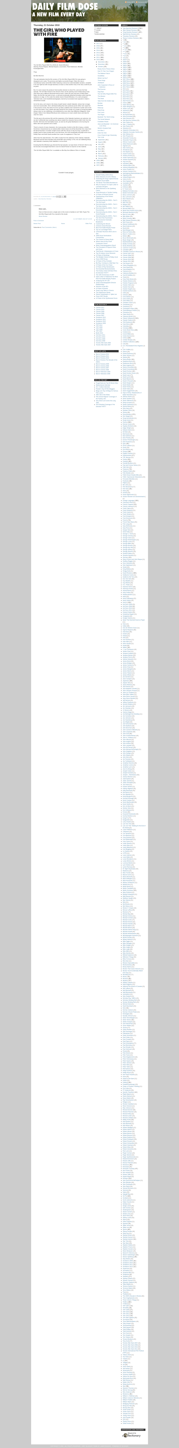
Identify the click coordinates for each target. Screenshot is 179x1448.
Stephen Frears (128, 1247)
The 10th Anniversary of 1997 (105, 275)
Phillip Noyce (127, 1072)
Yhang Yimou (127, 1415)
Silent (125, 1219)
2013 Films (126, 93)
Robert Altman (127, 1131)
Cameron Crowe (128, 248)
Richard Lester (127, 1116)
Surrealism (126, 1270)
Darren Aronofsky (128, 367)
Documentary (127, 414)
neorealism (126, 994)
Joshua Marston (128, 777)
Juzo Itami (126, 784)
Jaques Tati (126, 683)
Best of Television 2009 (103, 372)
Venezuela (126, 1370)
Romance (126, 1165)
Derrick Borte (127, 406)
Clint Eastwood (127, 322)
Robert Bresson (128, 1135)
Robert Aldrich (127, 1129)
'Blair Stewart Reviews (130, 30)
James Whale (127, 675)
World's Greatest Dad (104, 128)
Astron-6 (125, 179)
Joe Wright (126, 722)
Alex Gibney (127, 134)
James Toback (127, 673)
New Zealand (127, 996)
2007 (98, 165)
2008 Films (126, 81)
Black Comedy (127, 218)
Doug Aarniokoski (128, 418)
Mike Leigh (126, 949)
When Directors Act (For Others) (106, 177)
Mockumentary (127, 965)
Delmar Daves (127, 396)
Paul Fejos (126, 1041)
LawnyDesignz (105, 1446)
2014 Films (126, 95)
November (101, 64)
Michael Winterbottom (130, 933)
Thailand (125, 1294)
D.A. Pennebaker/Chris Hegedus (133, 346)
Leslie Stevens (127, 843)
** (123, 44)
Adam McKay (127, 105)
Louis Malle (126, 857)
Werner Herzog (128, 1390)
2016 (98, 46)
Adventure (126, 110)
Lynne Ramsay (127, 867)
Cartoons (126, 271)
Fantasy (125, 461)
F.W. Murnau (127, 457)
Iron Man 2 (101, 130)
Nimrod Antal (127, 1004)
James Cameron (128, 665)
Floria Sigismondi (128, 494)
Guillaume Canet (128, 575)
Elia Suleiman (127, 436)
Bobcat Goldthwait (128, 224)
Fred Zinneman (128, 518)
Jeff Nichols (126, 700)
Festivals (126, 481)
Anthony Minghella (129, 167)
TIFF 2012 (99, 325)
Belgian (125, 204)
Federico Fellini (128, 471)
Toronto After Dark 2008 (103, 343)
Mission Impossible (129, 963)
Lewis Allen (126, 845)
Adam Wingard (127, 106)
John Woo (126, 757)
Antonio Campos (128, 171)
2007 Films (126, 79)
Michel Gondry (127, 937)
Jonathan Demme (128, 763)
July (99, 144)
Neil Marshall (127, 990)
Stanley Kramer (128, 1237)
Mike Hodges (127, 945)
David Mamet (127, 379)
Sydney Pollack (128, 1278)
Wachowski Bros (128, 1378)
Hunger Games (128, 618)
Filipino (125, 483)
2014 (98, 50)
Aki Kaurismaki (127, 114)
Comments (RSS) (143, 2)
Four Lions (101, 112)
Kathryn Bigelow (128, 788)
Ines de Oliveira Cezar (130, 628)
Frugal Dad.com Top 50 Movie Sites (107, 383)
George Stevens (128, 551)
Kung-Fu (125, 818)
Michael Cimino (128, 916)
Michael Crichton (128, 918)
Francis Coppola (128, 504)
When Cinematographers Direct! (106, 245)
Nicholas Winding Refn (130, 1000)
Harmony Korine (128, 588)
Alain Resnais (127, 118)
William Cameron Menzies (131, 1398)
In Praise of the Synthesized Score (106, 298)
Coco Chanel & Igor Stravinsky (107, 135)
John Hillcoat (127, 739)
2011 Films (126, 87)
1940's (125, 65)
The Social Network (104, 119)
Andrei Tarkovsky (128, 157)
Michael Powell (127, 931)
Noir (124, 1008)
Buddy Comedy (128, 244)
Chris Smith (126, 299)
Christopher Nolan (128, 308)
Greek (125, 567)
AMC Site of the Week (103, 395)
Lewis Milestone (128, 847)
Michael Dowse (128, 922)
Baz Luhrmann (127, 197)
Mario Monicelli (127, 877)
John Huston (127, 743)
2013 (98, 53)
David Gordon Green (129, 373)
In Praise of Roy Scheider (104, 261)
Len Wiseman (127, 835)
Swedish (125, 1276)
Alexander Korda (128, 138)
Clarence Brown (128, 316)
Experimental (127, 455)
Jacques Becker (128, 655)
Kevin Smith (127, 804)
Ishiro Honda (127, 643)
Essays (125, 451)
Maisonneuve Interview (103, 385)
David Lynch (127, 377)
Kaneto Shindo (127, 786)
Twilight (125, 1362)
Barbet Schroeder (128, 193)
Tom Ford (126, 1333)
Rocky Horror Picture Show (106, 69)
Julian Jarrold (127, 781)
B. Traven (126, 189)
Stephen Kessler (128, 1249)
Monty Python (127, 967)
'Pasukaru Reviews (129, 36)
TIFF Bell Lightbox (128, 1317)
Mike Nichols (127, 953)
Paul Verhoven (127, 1049)
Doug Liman (127, 420)
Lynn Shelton (127, 865)
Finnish (125, 492)
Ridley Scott (127, 1119)
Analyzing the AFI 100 (103, 280)
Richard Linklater (128, 1118)
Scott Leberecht (128, 1200)
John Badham (127, 726)
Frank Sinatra (127, 514)
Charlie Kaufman (128, 291)
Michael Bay (127, 914)
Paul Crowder (127, 1039)
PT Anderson (127, 1090)
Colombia (126, 326)
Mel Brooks (126, 904)
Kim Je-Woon (127, 806)
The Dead (101, 98)
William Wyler (127, 1402)
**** (124, 52)
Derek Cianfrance (128, 404)
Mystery (125, 980)
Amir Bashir (126, 152)
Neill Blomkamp (128, 992)
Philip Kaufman (128, 1070)
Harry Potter (127, 592)
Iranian (125, 634)
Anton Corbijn (127, 169)
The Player (101, 114)
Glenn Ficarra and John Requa (132, 559)
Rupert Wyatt (127, 1176)
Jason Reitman (127, 685)
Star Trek (126, 1241)
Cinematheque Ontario (130, 310)
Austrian (125, 185)
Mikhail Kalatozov (128, 955)
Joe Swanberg (127, 720)
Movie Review (43, 216)
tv (123, 1360)
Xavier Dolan (127, 1409)
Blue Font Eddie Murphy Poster (105, 228)
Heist (124, 596)
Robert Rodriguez (128, 1139)
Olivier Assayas (128, 1022)
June (99, 147)
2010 (98, 59)
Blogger (125, 1446)
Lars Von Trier (127, 824)
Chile (124, 293)
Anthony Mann (127, 165)
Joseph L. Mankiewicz (130, 775)
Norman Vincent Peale (130, 1012)
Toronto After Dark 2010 (130, 1347)
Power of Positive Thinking (131, 1086)
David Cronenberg (128, 369)
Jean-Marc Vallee (128, 694)
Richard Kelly (127, 1114)
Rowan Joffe (127, 1174)
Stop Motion (127, 1259)
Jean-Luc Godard (128, 692)
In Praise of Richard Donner (104, 194)
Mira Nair (126, 961)
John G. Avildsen (128, 737)
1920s (125, 61)
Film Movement (128, 487)
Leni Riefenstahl (128, 839)
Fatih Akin (126, 467)
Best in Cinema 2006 (102, 370)
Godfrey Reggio (128, 561)
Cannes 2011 (100, 307)
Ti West (125, 1304)
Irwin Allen (126, 641)
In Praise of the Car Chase (104, 265)
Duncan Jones (127, 424)
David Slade (127, 385)
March (100, 153)
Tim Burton (126, 1319)
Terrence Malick (128, 1288)
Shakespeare (127, 1210)
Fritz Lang (126, 524)
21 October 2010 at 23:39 (82, 219)
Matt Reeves (127, 896)
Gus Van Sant (127, 579)
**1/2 (124, 56)
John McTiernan (128, 747)
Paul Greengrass (128, 1043)
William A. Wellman (129, 1396)
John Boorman (127, 728)
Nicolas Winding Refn (129, 1002)
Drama (125, 422)
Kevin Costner (127, 800)
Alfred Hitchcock (128, 144)
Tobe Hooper (127, 1323)
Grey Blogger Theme (90, 1446)
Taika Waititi (127, 1284)
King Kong (101, 110)
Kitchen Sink (127, 808)
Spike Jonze (127, 1225)
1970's (125, 71)
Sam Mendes (127, 1182)
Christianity (126, 304)
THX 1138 (101, 137)
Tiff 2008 (125, 1308)
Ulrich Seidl (126, 1366)
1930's (125, 63)
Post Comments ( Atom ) (49, 227)
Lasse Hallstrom (128, 829)
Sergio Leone (127, 1206)
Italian (125, 647)
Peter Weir (126, 1065)
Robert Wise (127, 1147)
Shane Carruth (127, 1212)
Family (125, 459)
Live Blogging (127, 849)
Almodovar (126, 150)
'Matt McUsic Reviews (130, 34)
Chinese (125, 295)
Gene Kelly (126, 532)
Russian (125, 1178)
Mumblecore (127, 974)
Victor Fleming (127, 1372)
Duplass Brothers (128, 426)
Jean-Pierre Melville (129, 698)
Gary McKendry (128, 526)
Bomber (100, 103)
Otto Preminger (128, 1031)
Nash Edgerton (127, 984)
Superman (126, 1268)
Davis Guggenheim (129, 391)
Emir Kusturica (127, 442)
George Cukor (127, 538)
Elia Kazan (126, 434)
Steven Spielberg (128, 1257)
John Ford (126, 733)
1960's (125, 69)
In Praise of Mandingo (103, 255)
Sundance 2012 (101, 317)
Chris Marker (127, 297)
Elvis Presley (127, 438)
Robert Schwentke (128, 1143)
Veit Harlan (126, 1368)
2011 (98, 57)
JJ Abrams (126, 710)
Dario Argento (127, 365)
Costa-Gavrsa (127, 336)
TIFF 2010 (126, 1312)
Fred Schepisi (127, 516)
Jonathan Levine (128, 765)
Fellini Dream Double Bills (131, 475)
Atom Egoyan (127, 181)
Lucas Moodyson (128, 859)
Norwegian (126, 1014)
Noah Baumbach (128, 1006)
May (99, 149)
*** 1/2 (125, 50)
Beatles (125, 201)
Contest (125, 332)
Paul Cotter (126, 1037)
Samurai (125, 1190)
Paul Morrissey (127, 1045)
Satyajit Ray (127, 1194)
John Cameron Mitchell (130, 730)
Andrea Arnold (127, 155)
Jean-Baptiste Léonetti (130, 688)
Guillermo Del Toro (129, 577)
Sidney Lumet (127, 1217)
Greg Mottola (127, 569)
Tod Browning (127, 1325)
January (100, 158)
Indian (125, 626)
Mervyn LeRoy (127, 910)
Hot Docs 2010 (100, 337)
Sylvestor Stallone (128, 1282)
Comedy (125, 328)
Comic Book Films (128, 330)
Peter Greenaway (128, 1059)
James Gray (127, 667)
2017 (98, 43)
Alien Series (127, 148)
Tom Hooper (127, 1335)
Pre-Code (126, 1088)
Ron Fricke (126, 1170)
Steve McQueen (128, 1251)
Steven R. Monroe (128, 1253)
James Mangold (128, 669)
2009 (98, 160)
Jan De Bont (127, 677)
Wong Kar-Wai (127, 1406)
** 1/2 (125, 46)
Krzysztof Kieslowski (129, 814)
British (125, 236)
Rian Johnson (127, 1108)
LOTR (125, 853)
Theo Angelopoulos (129, 1298)
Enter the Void (102, 133)
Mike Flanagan (127, 943)
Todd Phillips (127, 1329)
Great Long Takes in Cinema (105, 290)
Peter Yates (126, 1067)
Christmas (126, 306)
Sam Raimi (126, 1186)
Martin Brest (127, 886)
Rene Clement (127, 1106)
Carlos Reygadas (128, 265)
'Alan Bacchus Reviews (44, 198)
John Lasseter (127, 745)
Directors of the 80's (102, 286)
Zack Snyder (127, 1417)
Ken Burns (126, 792)
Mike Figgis (126, 941)
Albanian (126, 128)
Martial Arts (126, 884)
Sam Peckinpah (128, 1184)
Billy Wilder (126, 216)
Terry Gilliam (127, 1290)
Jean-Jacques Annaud (130, 690)
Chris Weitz (126, 300)
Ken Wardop (127, 794)
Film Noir (126, 489)
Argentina (126, 175)
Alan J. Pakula (127, 124)
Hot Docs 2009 (100, 339)
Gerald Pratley (127, 553)
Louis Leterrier (127, 855)
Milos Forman (127, 959)
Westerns (126, 1394)
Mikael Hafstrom (128, 939)
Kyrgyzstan (126, 820)
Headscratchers (128, 594)
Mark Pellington (128, 878)
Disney (125, 412)
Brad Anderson (127, 226)
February (101, 156)
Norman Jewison (128, 1010)
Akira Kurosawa (128, 116)
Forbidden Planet (103, 121)
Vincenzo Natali (128, 1374)
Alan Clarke (126, 122)
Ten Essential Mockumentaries (105, 269)
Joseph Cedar (127, 771)
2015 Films (126, 97)
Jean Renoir (127, 686)
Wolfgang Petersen (129, 1404)
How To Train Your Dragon (106, 71)
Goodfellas (101, 76)
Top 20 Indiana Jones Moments (105, 253)
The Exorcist (101, 89)
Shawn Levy (127, 1214)
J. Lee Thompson (128, 649)
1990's (125, 75)
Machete (100, 105)
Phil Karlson (127, 1069)
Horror (125, 602)
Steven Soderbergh (129, 1255)
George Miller (127, 543)
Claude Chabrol (128, 320)
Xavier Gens (127, 1411)
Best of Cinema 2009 (102, 364)
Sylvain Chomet (128, 1280)
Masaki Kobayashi (128, 894)
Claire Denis (127, 314)
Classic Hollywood (128, 318)
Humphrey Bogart (128, 614)
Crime (125, 338)
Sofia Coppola (127, 1221)
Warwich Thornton (128, 1388)
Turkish (125, 1359)
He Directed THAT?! (102, 273)
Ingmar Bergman (128, 630)
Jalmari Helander (128, 659)
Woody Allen (127, 1408)
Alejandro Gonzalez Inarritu (131, 132)
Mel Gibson (126, 906)
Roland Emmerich (128, 1159)
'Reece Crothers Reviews (131, 38)
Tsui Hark (126, 1357)
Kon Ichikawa (127, 810)
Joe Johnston (127, 718)
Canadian (126, 250)
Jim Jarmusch (127, 706)
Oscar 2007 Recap (102, 296)
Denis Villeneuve (128, 400)
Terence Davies (128, 1286)
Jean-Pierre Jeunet (129, 696)
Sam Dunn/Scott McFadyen (131, 1180)
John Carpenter (128, 732)
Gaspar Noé (127, 530)
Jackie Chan (127, 651)
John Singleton (127, 751)
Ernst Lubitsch (127, 445)
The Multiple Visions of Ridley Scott (107, 257)
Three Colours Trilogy (129, 1300)
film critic (126, 485)
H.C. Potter (126, 585)
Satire (125, 1192)
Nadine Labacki (128, 982)
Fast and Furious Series (130, 465)
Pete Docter (127, 1053)
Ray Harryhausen (128, 1100)
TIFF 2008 (99, 329)
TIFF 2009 (99, 327)
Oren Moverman (128, 1023)
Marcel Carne (127, 875)
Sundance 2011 (101, 319)
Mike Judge (126, 947)
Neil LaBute (126, 988)
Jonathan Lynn (127, 767)
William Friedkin (128, 1400)
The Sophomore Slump (103, 292)
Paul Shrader (127, 1047)
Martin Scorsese (128, 890)
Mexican (125, 912)
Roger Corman (127, 1153)
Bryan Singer (127, 240)
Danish (125, 357)
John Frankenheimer (129, 735)
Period (125, 1051)
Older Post (88, 223)
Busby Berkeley (128, 246)
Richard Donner (128, 1110)
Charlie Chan (127, 287)
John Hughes (127, 741)
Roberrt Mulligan (128, 1127)
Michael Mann (127, 926)
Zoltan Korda (127, 1423)
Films (124, 491)
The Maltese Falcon (104, 73)
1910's (125, 59)
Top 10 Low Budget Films (104, 230)
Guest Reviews (128, 573)
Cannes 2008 (100, 313)
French (125, 520)
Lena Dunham (127, 837)
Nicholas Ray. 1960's (129, 998)
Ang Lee (125, 161)
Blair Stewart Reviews (130, 220)
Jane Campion (127, 679)
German (125, 557)
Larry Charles (127, 822)
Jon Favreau (127, 759)
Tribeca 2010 (127, 1355)
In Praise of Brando (102, 288)
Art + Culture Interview (103, 387)
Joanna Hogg (127, 712)
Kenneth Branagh (128, 798)
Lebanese (126, 831)
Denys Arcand (127, 402)
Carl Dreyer (126, 263)
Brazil (125, 228)
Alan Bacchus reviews (130, 120)
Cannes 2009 (100, 311)
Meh (124, 902)
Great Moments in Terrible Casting (106, 192)
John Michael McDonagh (130, 749)
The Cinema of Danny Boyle (104, 239)
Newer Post (37, 223)
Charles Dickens (128, 281)
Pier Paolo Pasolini (129, 1074)
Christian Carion (128, 302)
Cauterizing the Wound (103, 224)
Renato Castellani (128, 1104)
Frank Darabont (128, 510)
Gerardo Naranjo (128, 555)
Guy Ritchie (126, 583)
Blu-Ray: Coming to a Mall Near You (107, 263)
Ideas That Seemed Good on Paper (134, 620)
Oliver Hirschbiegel (129, 1018)
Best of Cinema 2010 (102, 358)
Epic (124, 443)
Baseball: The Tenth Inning (106, 117)
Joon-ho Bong (127, 769)
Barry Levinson (127, 195)
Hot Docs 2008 (100, 341)
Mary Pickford (127, 892)
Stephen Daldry (128, 1245)
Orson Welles (127, 1025)
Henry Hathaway (128, 598)
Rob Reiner (126, 1125)
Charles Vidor (127, 285)
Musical (125, 978)
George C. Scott (128, 534)
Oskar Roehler (127, 1029)
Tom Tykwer (127, 1337)
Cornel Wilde (127, 334)
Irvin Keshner (127, 639)
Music (125, 976)
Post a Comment (39, 220)
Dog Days (101, 92)
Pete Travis (126, 1055)
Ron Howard (127, 1172)
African (125, 112)
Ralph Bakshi (127, 1094)
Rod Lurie (126, 1151)
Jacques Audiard (128, 653)
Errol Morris (126, 449)
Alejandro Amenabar (129, 130)
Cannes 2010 (100, 309)
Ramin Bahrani (127, 1096)
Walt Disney (127, 1380)
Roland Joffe (127, 1161)
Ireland (125, 636)
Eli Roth (125, 432)
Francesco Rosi (128, 502)
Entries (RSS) (131, 2)
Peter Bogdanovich (129, 1057)
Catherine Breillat (128, 273)
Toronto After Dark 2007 (103, 345)
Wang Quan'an (127, 1384)
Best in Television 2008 (103, 374)
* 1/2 (124, 42)
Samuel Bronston (128, 1188)
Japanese (126, 681)
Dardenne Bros (128, 361)
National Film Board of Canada (132, 986)
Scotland (126, 1198)
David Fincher (127, 371)
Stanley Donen (127, 1235)
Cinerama (126, 312)
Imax (124, 624)
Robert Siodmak (128, 1145)
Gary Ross (126, 528)
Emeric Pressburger (129, 440)
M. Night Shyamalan (129, 869)
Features (126, 469)
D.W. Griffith (127, 349)
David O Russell (128, 381)
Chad (124, 277)
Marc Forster (127, 873)
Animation (126, 163)
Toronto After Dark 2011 (130, 1349)
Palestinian (126, 1033)
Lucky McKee (127, 861)
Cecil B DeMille (128, 275)
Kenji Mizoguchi (128, 796)
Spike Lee (126, 1227)
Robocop (100, 108)
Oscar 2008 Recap (102, 259)
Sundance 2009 (101, 323)
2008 (98, 163)
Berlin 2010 (99, 333)
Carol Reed (126, 267)
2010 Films (126, 85)
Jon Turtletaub (127, 761)
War (124, 1386)
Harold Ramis (127, 590)
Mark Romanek (128, 880)
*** (124, 48)
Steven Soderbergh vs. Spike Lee (106, 294)
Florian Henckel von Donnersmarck (134, 496)
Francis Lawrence (128, 506)
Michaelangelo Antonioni (130, 935)
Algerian (125, 146)
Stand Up (126, 1233)
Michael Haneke (128, 924)
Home (63, 223)
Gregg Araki (127, 571)
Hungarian (126, 616)
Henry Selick (127, 600)
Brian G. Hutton (128, 234)
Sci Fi (125, 1196)
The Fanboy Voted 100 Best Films (106, 271)
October (100, 66)
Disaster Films (127, 410)
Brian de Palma (128, 232)
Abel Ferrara (127, 101)
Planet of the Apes (128, 1078)
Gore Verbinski (127, 563)
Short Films (126, 1215)
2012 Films (126, 91)
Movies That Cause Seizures (132, 969)
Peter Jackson (127, 1063)
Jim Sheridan (127, 708)
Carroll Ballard (127, 269)
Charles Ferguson (128, 283)
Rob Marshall (127, 1123)
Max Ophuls (127, 900)
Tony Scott (126, 1341)
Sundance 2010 (101, 321)
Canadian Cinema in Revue (131, 251)
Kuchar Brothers (128, 816)
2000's (125, 77)
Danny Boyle (127, 359)
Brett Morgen (127, 230)
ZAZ (124, 1419)
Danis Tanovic (127, 355)
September (101, 140)
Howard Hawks (128, 612)
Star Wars (126, 1243)
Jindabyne (101, 83)
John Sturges (127, 753)
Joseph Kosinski (128, 773)
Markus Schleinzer (129, 882)
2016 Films (126, 99)
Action (125, 103)
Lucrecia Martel (128, 863)
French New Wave (129, 522)
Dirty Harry (126, 408)
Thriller (125, 1302)
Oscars (125, 1027)
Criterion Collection (129, 342)
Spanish (125, 1223)
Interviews (126, 632)
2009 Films (126, 83)
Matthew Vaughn (128, 898)
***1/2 (125, 54)
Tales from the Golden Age (106, 101)
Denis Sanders (127, 398)
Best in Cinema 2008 (102, 366)
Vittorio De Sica (128, 1376)
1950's (125, 67)
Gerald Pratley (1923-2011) (104, 175)
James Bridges (127, 663)
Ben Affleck (126, 206)
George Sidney (127, 549)
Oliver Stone (127, 1020)
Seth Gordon (127, 1208)
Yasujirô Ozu (127, 1413)
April (99, 151)
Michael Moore (127, 927)
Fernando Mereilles (129, 479)
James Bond (127, 661)
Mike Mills (126, 951)
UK (124, 1364)
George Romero (128, 545)
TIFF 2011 (126, 1313)
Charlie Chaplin (128, 289)
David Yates (127, 389)
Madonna (126, 871)
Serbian (125, 1204)
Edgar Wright (127, 428)
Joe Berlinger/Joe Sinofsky (131, 714)
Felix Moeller (127, 473)
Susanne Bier (127, 1272)
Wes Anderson (127, 1392)
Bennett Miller (127, 208)
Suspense (126, 1274)
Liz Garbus (126, 851)
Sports (125, 1229)
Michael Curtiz (127, 920)
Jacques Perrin (127, 657)
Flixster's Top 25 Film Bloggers (105, 389)
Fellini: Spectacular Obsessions (133, 477)
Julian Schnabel (128, 782)
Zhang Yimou (127, 1421)
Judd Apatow (127, 779)
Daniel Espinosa (128, 353)
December (101, 62)
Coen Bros (126, 324)
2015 (98, 48)
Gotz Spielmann (128, 565)
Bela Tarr (126, 202)
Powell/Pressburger (129, 1084)
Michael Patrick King (129, 929)
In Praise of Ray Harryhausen (105, 267)
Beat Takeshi (127, 199)
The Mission (101, 96)
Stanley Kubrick (128, 1239)
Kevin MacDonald (128, 802)
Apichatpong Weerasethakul (132, 173)
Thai (124, 1292)
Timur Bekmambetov (129, 1321)
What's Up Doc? (103, 78)
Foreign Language (128, 500)
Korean (125, 812)
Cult (124, 344)
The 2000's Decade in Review (132, 1296)
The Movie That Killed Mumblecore (106, 182)
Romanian (126, 1167)
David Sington (127, 383)
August (100, 142)
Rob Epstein (127, 1121)
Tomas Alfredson (128, 1339)
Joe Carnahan (127, 716)
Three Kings (101, 80)
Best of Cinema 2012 (102, 354)
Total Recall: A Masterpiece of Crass (107, 251)
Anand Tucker (127, 154)
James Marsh (127, 671)
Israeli (125, 645)
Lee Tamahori (127, 833)
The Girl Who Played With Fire (107, 94)
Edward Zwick (127, 430)
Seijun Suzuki (127, 1202)
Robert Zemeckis (128, 1149)
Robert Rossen (127, 1141)
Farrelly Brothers (128, 463)
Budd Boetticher (128, 242)
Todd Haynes (127, 1327)
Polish (125, 1080)
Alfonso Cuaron (128, 142)
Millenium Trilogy (128, 957)
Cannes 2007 (100, 315)
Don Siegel (126, 416)
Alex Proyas (127, 136)
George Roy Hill (128, 547)
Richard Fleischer (128, 1112)
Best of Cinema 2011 (102, 356)
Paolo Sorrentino (128, 1035)
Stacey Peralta (127, 1231)
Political (125, 1082)
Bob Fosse (126, 222)
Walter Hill (126, 1382)
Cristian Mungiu (128, 340)
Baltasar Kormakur (129, 191)
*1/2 (124, 58)
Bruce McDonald (128, 238)
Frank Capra (127, 508)
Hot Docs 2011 (100, 335)
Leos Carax (126, 841)
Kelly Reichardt (128, 790)
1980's (125, 73)
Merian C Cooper (128, 908)
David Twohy (127, 387)
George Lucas (127, 541)
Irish (124, 637)
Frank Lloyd (126, 512)
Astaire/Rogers (127, 177)
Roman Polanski (128, 1163)
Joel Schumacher (128, 724)
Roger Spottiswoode (129, 1157)
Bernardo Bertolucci (129, 212)
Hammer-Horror (128, 587)
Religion (125, 1102)
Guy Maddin (127, 581)
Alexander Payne (128, 140)
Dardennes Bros (128, 363)
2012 (98, 55)
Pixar (124, 1076)
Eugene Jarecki (128, 453)
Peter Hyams (127, 1061)
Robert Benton (127, 1133)
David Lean (126, 375)
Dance (125, 351)
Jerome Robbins (128, 704)
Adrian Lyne (127, 108)
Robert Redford (128, 1137)
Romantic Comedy (129, 1168)
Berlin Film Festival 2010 (130, 210)
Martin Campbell (128, 888)
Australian (126, 183)
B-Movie (125, 187)
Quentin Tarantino (128, 1092)
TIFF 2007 (99, 331)
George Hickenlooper (129, 540)
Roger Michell (127, 1155)
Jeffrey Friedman (128, 702)
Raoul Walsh (127, 1098)
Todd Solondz (127, 1331)
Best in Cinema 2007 (102, 368)
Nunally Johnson (128, 1016)
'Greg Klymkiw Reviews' (130, 32)
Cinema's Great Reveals (103, 226)
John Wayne (127, 755)
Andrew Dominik (128, 159)
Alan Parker (126, 126)
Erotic (125, 447)
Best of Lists (127, 214)
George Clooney (128, 536)
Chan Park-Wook (128, 279)
